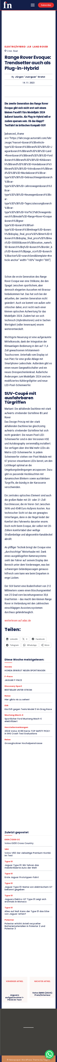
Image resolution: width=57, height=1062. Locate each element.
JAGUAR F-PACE (13, 680)
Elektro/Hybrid (15, 47)
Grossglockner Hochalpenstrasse (23, 743)
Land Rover (40, 47)
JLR (29, 47)
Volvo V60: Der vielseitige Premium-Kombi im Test (28, 854)
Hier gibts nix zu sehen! (17, 699)
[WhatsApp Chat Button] (49, 1054)
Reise (7, 696)
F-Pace (9, 676)
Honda (8, 667)
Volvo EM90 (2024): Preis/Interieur (42, 994)
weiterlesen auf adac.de (18, 620)
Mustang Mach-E (14, 715)
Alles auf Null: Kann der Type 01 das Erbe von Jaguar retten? (27, 912)
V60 (7, 849)
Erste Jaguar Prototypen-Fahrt (22, 877)
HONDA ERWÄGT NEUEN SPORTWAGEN (25, 670)
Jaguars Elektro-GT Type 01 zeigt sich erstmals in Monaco (25, 900)
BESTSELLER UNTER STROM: (18, 689)
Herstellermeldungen (16, 727)
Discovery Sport (13, 686)
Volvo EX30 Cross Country (19, 843)
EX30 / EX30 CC (12, 840)
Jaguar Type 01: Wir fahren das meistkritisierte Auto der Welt (22, 866)
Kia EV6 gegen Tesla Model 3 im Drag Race (28, 709)
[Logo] (7, 4)
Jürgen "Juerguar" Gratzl (30, 77)
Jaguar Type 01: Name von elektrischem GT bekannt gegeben (28, 888)
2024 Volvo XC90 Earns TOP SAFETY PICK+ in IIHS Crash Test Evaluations (27, 732)
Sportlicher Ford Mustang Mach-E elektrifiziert (23, 720)
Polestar (9, 920)
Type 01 (9, 861)
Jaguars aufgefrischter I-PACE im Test (14, 997)
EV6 (6, 705)
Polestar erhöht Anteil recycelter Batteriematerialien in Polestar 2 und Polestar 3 (25, 926)
